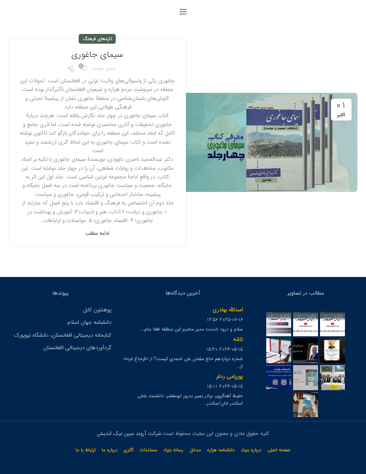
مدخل (195, 450)
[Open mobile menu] (183, 12)
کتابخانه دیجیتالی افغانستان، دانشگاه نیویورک (62, 335)
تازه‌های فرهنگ (97, 39)
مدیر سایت (103, 68)
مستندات (148, 450)
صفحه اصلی (278, 450)
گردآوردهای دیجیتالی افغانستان (77, 347)
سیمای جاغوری (97, 54)
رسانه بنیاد (173, 450)
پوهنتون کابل (97, 309)
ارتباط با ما (85, 450)
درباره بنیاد (251, 450)
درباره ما (109, 450)
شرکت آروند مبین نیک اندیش (129, 433)
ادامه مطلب (97, 233)
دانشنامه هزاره (221, 450)
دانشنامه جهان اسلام (89, 322)
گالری (128, 450)
